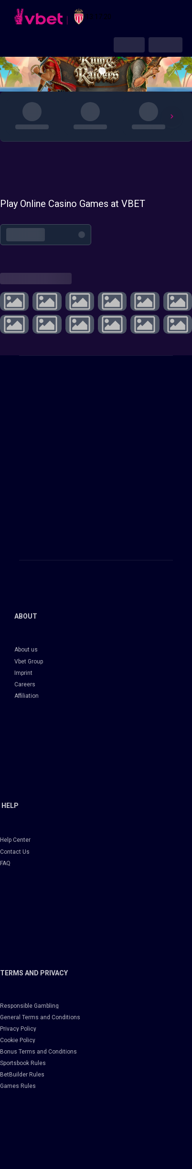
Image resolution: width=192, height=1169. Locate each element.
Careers (24, 684)
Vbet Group (28, 661)
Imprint (23, 673)
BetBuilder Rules (22, 1074)
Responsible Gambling (29, 1006)
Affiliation (26, 696)
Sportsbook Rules (23, 1063)
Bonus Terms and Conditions (38, 1052)
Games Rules (18, 1086)
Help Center (15, 840)
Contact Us (15, 852)
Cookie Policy (17, 1040)
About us (26, 649)
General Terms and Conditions (40, 1017)
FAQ (5, 863)
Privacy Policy (18, 1029)
